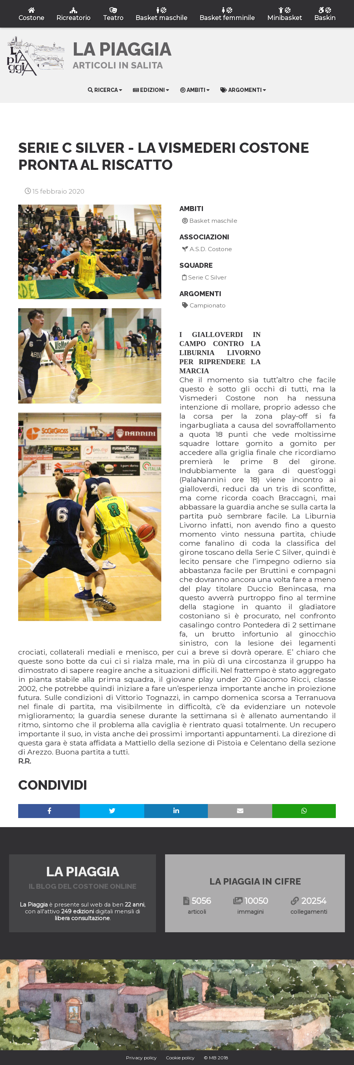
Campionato (204, 305)
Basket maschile (209, 220)
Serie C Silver (204, 277)
